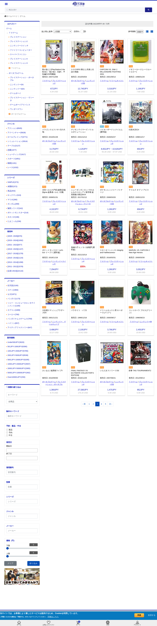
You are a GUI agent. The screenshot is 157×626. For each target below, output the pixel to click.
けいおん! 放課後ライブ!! (52, 370)
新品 (10, 430)
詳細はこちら (53, 617)
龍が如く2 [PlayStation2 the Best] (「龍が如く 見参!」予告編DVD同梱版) (53, 71)
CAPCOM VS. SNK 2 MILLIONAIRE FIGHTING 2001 (110, 71)
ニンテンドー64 (146, 322)
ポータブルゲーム (78, 81)
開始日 (9, 446)
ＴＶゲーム (46, 81)
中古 (10, 435)
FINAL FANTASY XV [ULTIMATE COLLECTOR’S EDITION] (82, 372)
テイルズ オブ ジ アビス (139, 190)
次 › (110, 404)
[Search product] (148, 9)
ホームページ (10, 16)
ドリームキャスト (117, 81)
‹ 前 (84, 404)
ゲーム (22, 16)
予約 (10, 432)
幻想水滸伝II (134, 130)
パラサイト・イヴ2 (79, 310)
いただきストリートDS (109, 370)
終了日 (9, 454)
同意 (139, 615)
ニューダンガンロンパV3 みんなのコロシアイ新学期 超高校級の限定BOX (82, 192)
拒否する (151, 615)
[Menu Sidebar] (6, 4)
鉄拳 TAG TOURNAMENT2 (140, 370)
